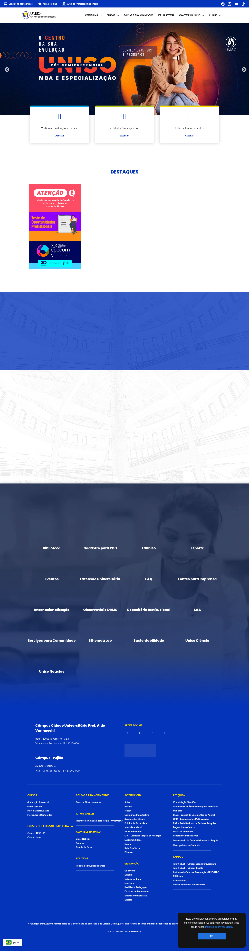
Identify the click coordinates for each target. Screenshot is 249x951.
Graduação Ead (34, 806)
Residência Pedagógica (136, 887)
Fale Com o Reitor (133, 831)
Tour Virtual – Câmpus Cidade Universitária (194, 863)
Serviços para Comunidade (51, 640)
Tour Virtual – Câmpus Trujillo (188, 867)
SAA (197, 609)
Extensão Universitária (100, 579)
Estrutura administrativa (136, 814)
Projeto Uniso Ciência (184, 827)
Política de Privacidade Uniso (90, 865)
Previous (6, 68)
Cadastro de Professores (136, 891)
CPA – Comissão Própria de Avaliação (142, 835)
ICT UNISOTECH (166, 15)
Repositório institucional (185, 835)
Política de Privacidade (135, 823)
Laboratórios (179, 880)
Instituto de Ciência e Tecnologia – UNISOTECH (99, 820)
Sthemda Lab (100, 640)
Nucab (127, 843)
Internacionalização (52, 609)
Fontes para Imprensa (197, 579)
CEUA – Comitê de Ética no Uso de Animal (194, 814)
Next (243, 68)
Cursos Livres (34, 837)
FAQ (148, 579)
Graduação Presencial (38, 802)
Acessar (59, 135)
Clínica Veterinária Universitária (189, 884)
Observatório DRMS (100, 609)
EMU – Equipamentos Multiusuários (191, 818)
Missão (127, 810)
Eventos (52, 579)
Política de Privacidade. (219, 927)
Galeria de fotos (84, 847)
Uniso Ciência (197, 640)
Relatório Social (132, 848)
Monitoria (129, 883)
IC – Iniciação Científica (184, 802)
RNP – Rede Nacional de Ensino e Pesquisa (194, 823)
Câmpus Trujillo (49, 757)
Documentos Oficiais (134, 818)
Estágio (128, 874)
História (128, 806)
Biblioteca (52, 548)
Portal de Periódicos (183, 831)
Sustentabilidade (149, 640)
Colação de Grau (132, 878)
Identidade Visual (133, 827)
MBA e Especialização (38, 810)
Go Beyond (129, 870)
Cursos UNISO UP (36, 833)
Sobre (127, 802)
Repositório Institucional (148, 609)
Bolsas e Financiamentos (138, 15)
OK (211, 936)
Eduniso (149, 548)
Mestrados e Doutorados (39, 814)
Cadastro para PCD (100, 548)
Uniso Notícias (51, 671)
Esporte (197, 548)
